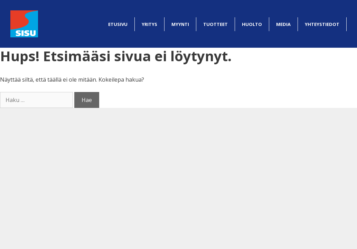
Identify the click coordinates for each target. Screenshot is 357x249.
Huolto (252, 24)
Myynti (180, 24)
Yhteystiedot (322, 24)
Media (283, 24)
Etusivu (118, 24)
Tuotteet (215, 24)
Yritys (149, 24)
